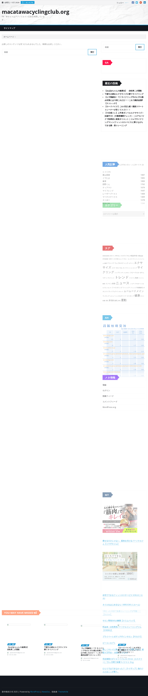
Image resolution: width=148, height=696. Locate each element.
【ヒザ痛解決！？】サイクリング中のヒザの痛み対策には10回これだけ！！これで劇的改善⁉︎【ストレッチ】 (124, 101)
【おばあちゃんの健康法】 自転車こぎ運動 (123, 91)
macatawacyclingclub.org (35, 11)
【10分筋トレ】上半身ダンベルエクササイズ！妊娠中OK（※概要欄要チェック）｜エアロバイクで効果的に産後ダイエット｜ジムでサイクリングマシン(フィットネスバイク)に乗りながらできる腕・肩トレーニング (124, 119)
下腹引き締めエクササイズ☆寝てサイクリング (124, 94)
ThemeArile (63, 691)
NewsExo (46, 691)
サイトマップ (9, 28)
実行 (92, 52)
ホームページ (9, 37)
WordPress (35, 691)
